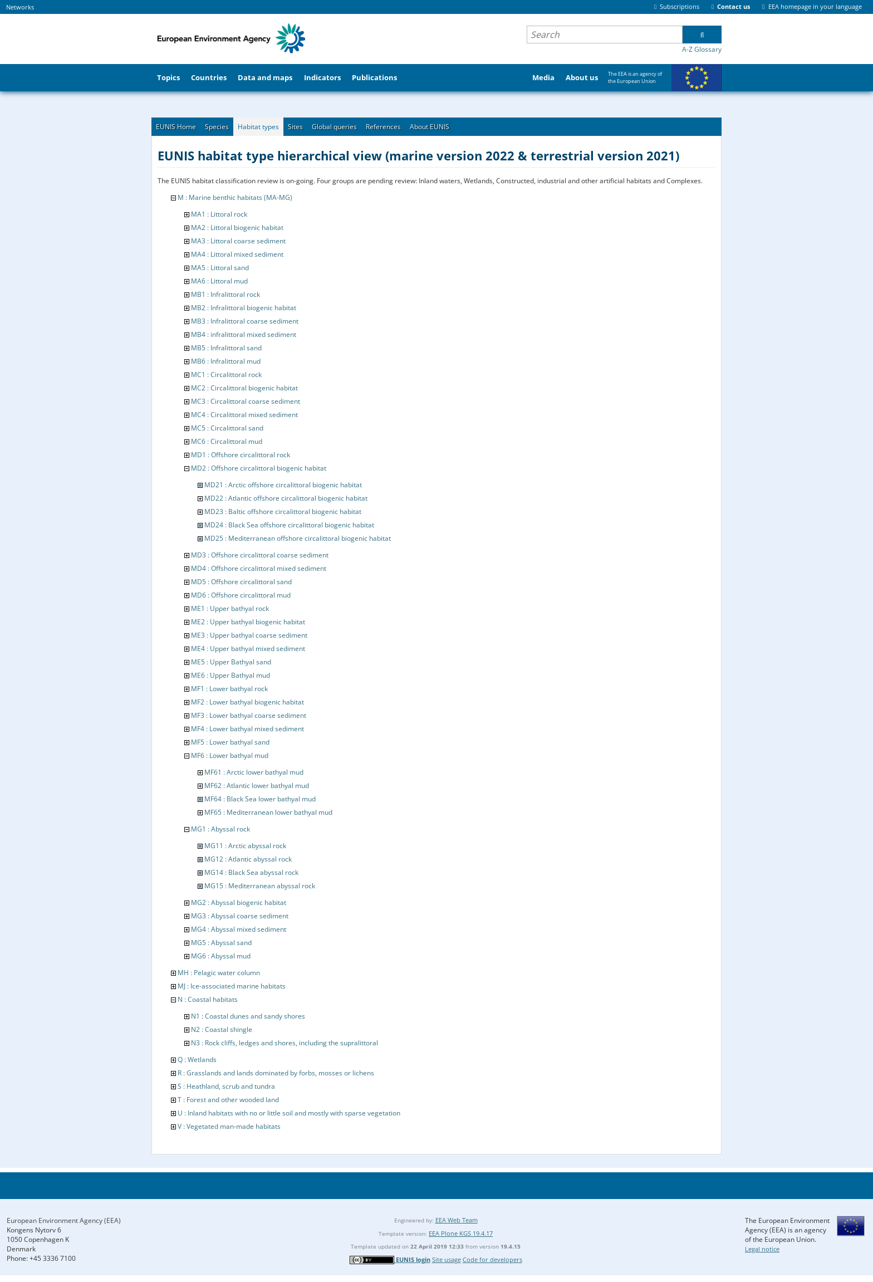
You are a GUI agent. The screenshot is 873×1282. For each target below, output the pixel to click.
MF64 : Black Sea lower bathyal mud (260, 799)
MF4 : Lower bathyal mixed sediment (247, 728)
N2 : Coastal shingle (221, 1029)
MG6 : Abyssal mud (221, 956)
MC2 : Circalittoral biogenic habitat (244, 388)
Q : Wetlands (197, 1059)
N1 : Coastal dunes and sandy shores (248, 1016)
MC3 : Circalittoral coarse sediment (245, 401)
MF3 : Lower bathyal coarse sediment (248, 715)
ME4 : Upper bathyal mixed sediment (248, 648)
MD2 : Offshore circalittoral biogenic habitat (258, 468)
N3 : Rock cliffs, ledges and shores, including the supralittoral (284, 1043)
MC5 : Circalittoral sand (227, 428)
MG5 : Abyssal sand (221, 942)
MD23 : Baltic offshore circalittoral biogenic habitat (282, 511)
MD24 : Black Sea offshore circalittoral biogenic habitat (289, 525)
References (383, 126)
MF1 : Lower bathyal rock (229, 688)
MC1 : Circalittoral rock (226, 374)
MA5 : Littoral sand (220, 267)
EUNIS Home (176, 126)
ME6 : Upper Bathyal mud (230, 675)
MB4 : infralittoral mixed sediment (243, 334)
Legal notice (762, 1249)
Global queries (334, 126)
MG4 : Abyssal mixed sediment (238, 929)
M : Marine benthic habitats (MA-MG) (235, 197)
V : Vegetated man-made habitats (229, 1126)
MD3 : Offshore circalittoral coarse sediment (259, 555)
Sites (295, 126)
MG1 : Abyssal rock (220, 829)
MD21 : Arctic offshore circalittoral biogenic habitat (283, 485)
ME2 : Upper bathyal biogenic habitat (248, 622)
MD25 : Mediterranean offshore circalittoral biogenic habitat (297, 538)
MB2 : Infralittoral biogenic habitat (243, 307)
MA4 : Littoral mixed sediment (237, 254)
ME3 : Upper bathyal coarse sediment (249, 635)
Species (217, 126)
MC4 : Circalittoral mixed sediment (244, 414)
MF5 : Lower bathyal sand (230, 742)
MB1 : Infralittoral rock (225, 294)
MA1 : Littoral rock (219, 214)
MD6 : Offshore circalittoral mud (241, 595)
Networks (20, 7)
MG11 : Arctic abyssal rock (245, 845)
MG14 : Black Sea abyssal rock (251, 872)
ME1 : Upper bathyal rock (230, 608)
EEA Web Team (456, 1220)
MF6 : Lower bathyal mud (229, 755)
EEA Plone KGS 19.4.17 (461, 1233)
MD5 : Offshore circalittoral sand (241, 581)
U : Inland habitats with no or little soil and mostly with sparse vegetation (289, 1113)
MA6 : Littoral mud (219, 281)
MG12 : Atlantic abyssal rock (248, 859)
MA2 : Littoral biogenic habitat (237, 227)
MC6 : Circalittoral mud (226, 441)
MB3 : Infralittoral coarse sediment (244, 321)
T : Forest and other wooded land (228, 1099)
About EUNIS (429, 126)
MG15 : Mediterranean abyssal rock (259, 885)
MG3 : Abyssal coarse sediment (239, 916)
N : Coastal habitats (208, 999)
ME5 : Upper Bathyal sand (231, 662)
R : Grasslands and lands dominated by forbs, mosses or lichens (276, 1073)
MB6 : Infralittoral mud (226, 361)
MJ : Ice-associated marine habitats (232, 986)
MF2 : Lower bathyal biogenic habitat (247, 702)
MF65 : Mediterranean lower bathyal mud (268, 812)
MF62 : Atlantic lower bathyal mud (256, 785)
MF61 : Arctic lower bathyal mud (253, 772)
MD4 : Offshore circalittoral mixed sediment (258, 568)
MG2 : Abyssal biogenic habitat (238, 902)
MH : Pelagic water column (219, 972)
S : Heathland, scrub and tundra (226, 1086)
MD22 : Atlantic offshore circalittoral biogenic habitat (285, 498)
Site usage (446, 1259)
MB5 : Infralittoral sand (226, 348)
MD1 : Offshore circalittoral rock (240, 454)
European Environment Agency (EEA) (64, 1220)
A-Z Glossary (702, 49)
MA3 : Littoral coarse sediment (238, 241)
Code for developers (492, 1259)
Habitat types (258, 126)
